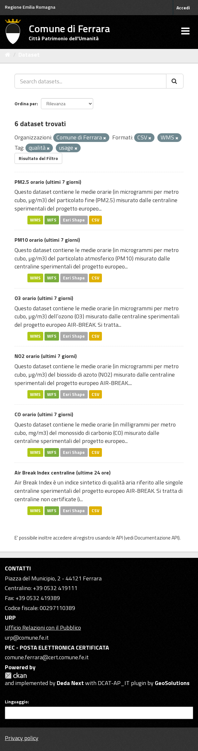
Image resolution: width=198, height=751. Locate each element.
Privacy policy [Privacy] (21, 738)
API (119, 537)
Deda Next (70, 683)
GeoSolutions (172, 683)
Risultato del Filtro (38, 158)
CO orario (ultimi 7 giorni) (44, 414)
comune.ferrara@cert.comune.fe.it (47, 657)
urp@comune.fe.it (27, 637)
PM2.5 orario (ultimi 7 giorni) (48, 182)
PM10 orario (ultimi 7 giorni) (47, 240)
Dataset (29, 54)
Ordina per (26, 103)
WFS (51, 220)
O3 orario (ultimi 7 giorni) (44, 298)
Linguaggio (16, 702)
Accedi (183, 7)
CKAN (16, 675)
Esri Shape (74, 220)
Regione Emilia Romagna (30, 7)
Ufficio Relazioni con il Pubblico (43, 627)
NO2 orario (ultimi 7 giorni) (46, 356)
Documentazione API (156, 537)
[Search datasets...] (90, 81)
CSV (95, 220)
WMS (35, 220)
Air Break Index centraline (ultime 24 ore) (63, 472)
